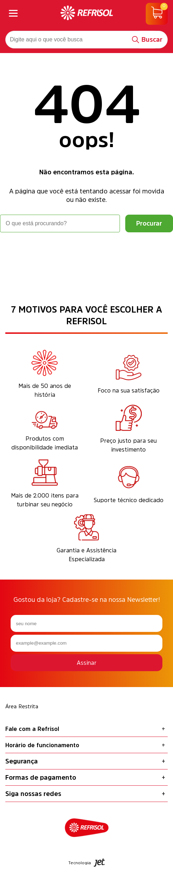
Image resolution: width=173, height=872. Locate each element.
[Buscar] (147, 39)
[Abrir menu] (13, 14)
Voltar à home (86, 252)
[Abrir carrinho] (156, 13)
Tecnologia (86, 863)
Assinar (87, 662)
